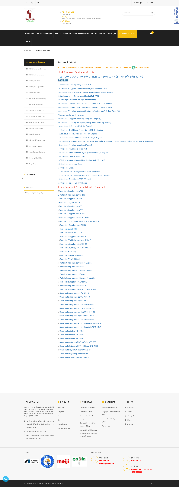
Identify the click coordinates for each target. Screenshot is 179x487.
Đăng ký (150, 3)
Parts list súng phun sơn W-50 (71, 191)
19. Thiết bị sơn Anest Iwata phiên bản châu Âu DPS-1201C (81, 160)
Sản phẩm (61, 412)
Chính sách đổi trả (86, 412)
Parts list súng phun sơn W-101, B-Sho (75, 217)
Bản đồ (102, 34)
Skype (128, 420)
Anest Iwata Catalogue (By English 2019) (76, 85)
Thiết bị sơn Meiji (34, 81)
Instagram (129, 424)
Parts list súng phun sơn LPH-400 (73, 244)
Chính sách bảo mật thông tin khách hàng (88, 424)
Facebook (129, 407)
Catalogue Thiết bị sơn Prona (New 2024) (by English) (81, 130)
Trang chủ (61, 407)
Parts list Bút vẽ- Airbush (70, 259)
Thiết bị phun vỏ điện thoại (37, 69)
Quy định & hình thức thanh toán (111, 413)
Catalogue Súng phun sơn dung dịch (73, 119)
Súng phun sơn (62, 424)
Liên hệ (28, 42)
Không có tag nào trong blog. (34, 193)
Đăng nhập (138, 3)
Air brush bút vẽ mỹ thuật (37, 116)
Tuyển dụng (111, 34)
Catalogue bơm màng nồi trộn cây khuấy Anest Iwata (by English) (85, 122)
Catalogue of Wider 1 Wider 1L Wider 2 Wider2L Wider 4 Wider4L (86, 103)
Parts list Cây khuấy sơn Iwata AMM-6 (75, 240)
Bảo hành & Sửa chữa (109, 407)
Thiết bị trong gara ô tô (36, 87)
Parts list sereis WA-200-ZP (71, 233)
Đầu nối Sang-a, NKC (35, 146)
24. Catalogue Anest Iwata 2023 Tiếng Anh (74, 179)
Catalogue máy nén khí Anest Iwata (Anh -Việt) (79, 96)
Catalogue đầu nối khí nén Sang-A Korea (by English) (81, 138)
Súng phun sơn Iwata (64, 428)
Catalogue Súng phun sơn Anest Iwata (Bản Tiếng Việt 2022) (83, 88)
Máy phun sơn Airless (36, 104)
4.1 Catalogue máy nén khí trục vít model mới (77, 100)
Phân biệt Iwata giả (81, 34)
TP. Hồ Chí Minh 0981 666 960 (35, 431)
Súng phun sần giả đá (36, 128)
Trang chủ (29, 34)
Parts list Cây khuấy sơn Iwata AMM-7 (75, 248)
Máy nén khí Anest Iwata (37, 140)
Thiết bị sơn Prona (34, 93)
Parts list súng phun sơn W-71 (71, 206)
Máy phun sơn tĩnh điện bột (37, 98)
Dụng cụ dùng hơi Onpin (37, 122)
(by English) (92, 134)
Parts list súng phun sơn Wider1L (73, 282)
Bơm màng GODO (34, 134)
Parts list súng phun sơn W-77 (71, 210)
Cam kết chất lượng (44, 34)
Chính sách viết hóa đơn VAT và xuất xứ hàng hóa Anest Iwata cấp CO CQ (89, 433)
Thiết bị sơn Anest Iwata (36, 75)
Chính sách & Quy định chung (87, 417)
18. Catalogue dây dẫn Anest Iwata (71, 156)
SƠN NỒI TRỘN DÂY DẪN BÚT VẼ (103, 76)
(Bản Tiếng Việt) (94, 119)
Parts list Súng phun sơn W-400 (71, 214)
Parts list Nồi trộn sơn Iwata (71, 255)
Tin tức (94, 34)
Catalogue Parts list (127, 34)
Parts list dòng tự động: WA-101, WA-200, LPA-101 (79, 221)
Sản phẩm (67, 34)
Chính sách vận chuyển (87, 407)
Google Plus (130, 416)
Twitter (128, 412)
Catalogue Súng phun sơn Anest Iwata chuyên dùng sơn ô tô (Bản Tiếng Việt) (89, 111)
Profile (58, 34)
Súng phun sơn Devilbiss (37, 152)
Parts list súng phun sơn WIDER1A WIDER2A (78, 289)
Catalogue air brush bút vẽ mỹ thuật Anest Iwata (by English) (84, 153)
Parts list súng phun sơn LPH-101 (73, 236)
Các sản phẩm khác (35, 158)
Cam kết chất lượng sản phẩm (110, 420)
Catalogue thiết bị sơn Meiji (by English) (76, 126)
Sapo (61, 483)
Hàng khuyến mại (34, 164)
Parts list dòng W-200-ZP (70, 202)
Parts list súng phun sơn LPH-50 (73, 225)
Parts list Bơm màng (68, 252)
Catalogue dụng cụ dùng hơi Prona (73, 134)
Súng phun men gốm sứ (36, 110)
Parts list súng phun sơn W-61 (71, 199)
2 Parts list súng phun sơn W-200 (71, 195)
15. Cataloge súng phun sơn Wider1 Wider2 (75, 145)
